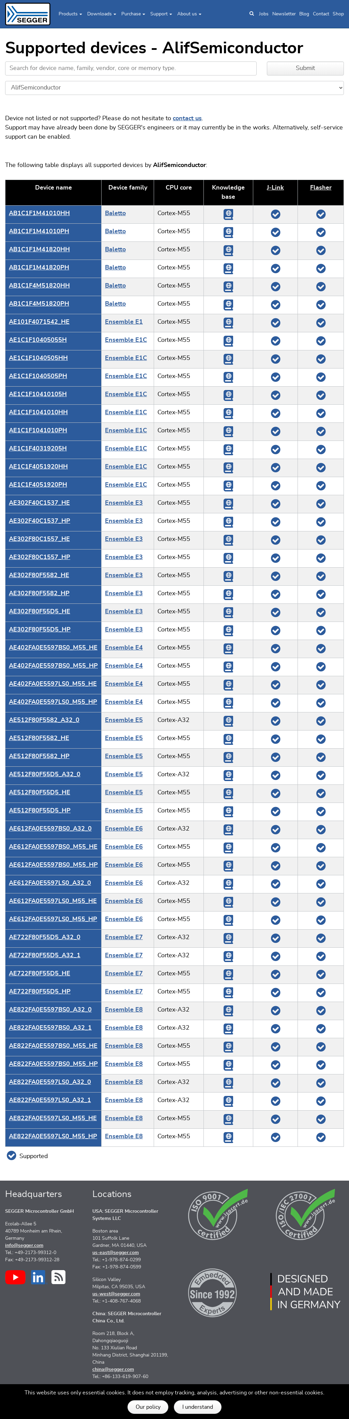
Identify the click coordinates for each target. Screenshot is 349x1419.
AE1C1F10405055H (38, 340)
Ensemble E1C (126, 340)
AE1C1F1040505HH (38, 358)
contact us (187, 118)
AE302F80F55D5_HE (39, 612)
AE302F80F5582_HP (39, 593)
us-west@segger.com (116, 1294)
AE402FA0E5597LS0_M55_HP (53, 702)
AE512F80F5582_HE (39, 738)
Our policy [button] (148, 1407)
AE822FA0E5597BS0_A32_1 (50, 1028)
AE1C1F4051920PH (38, 485)
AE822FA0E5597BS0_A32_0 (50, 1010)
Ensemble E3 (124, 503)
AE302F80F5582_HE (39, 575)
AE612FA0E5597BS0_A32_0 (50, 829)
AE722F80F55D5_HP (40, 992)
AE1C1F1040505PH (38, 376)
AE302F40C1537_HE (39, 503)
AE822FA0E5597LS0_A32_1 (50, 1100)
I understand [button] (197, 1407)
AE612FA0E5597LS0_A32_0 (50, 883)
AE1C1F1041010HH (38, 412)
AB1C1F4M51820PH (39, 304)
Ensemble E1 (124, 322)
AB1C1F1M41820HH (39, 250)
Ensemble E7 (124, 937)
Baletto (115, 213)
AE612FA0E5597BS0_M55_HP (53, 865)
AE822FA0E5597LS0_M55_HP (53, 1136)
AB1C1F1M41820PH (39, 268)
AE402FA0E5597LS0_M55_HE (53, 684)
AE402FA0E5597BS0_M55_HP (53, 666)
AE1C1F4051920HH (38, 467)
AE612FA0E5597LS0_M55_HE (53, 901)
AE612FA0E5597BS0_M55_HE (53, 847)
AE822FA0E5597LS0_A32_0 (50, 1082)
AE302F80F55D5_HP (40, 630)
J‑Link (275, 188)
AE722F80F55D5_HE (39, 974)
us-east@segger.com (115, 1252)
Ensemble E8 (124, 1010)
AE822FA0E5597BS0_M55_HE (53, 1046)
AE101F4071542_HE (39, 322)
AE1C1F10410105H (38, 394)
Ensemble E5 (124, 720)
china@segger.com (113, 1369)
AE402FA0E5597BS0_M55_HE (53, 648)
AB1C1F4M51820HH (39, 286)
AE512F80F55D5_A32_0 (44, 774)
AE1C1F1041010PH (38, 431)
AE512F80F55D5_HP (40, 811)
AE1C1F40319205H (38, 449)
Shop (338, 14)
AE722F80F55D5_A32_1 (44, 955)
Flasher (321, 188)
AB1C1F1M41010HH (39, 213)
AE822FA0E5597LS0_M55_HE (53, 1118)
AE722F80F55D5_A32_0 (44, 937)
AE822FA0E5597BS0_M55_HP (53, 1064)
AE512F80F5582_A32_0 (44, 720)
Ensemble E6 (124, 829)
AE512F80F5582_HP (39, 756)
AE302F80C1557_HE (39, 539)
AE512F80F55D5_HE (39, 793)
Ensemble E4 (124, 648)
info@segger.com (24, 1245)
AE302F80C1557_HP (39, 557)
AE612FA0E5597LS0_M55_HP (53, 919)
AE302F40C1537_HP (39, 521)
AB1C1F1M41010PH (39, 231)
